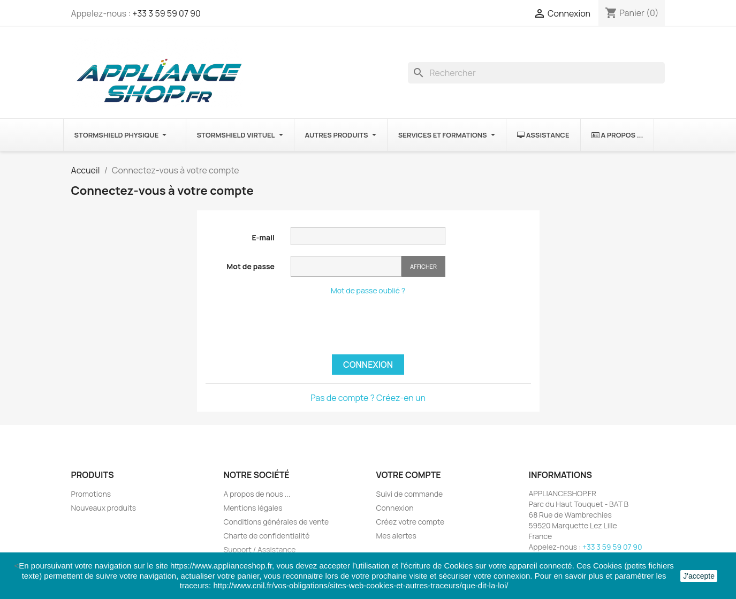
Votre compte (408, 475)
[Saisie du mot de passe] (346, 266)
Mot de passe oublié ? (368, 290)
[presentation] (372, 325)
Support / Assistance (260, 549)
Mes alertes (396, 535)
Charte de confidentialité (267, 535)
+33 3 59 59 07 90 (166, 13)
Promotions (91, 494)
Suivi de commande (409, 494)
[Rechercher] (536, 73)
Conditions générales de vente (276, 522)
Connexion (368, 364)
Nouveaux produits (103, 508)
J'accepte (699, 576)
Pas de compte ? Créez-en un (368, 398)
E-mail (263, 237)
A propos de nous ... (257, 494)
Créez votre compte (410, 522)
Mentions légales (253, 508)
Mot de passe (250, 266)
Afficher (423, 266)
